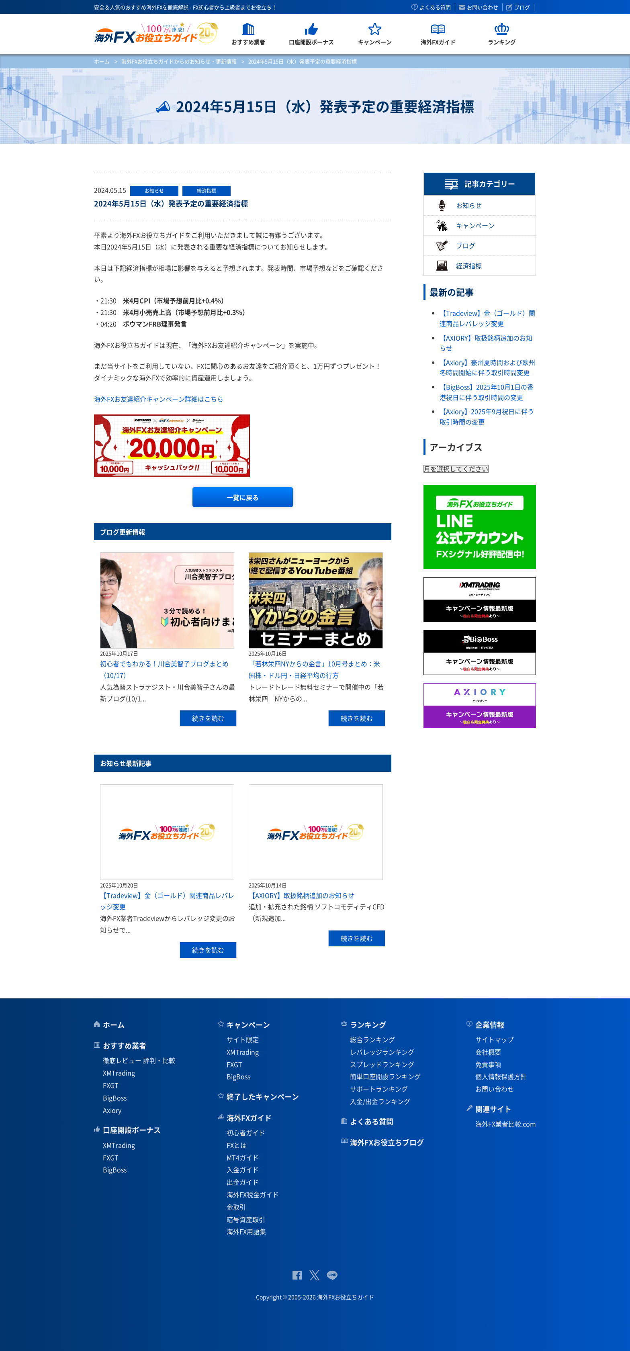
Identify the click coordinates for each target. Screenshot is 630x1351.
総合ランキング (372, 1039)
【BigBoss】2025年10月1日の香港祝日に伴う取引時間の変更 (487, 392)
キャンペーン (465, 225)
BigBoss (115, 1097)
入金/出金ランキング (380, 1101)
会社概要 (488, 1052)
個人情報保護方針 (501, 1076)
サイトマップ (494, 1039)
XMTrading (119, 1073)
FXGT (111, 1085)
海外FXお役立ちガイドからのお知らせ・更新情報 (179, 61)
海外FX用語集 (246, 1231)
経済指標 (459, 265)
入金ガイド (243, 1169)
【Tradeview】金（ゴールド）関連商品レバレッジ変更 (487, 318)
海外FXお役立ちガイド (156, 32)
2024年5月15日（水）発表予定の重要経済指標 (171, 203)
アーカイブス (456, 446)
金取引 (236, 1207)
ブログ (522, 7)
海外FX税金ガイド (253, 1194)
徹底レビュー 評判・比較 (139, 1060)
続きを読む (208, 718)
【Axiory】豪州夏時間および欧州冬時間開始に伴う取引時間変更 (487, 367)
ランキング (368, 1024)
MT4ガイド (243, 1157)
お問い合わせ (482, 7)
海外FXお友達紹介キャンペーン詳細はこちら (158, 399)
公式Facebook (297, 1275)
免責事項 (488, 1064)
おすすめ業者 (124, 1045)
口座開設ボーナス (132, 1129)
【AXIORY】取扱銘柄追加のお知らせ (301, 895)
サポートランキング (379, 1089)
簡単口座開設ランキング (385, 1076)
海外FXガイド (249, 1117)
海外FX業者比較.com (505, 1124)
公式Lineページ (332, 1275)
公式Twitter (314, 1275)
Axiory (112, 1110)
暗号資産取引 (246, 1219)
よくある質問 (435, 7)
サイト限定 (243, 1039)
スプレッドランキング (382, 1064)
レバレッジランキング (382, 1052)
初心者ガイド (246, 1132)
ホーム (102, 61)
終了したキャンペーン (263, 1096)
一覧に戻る (243, 497)
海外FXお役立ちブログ (387, 1142)
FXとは (237, 1145)
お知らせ (459, 205)
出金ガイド (243, 1182)
